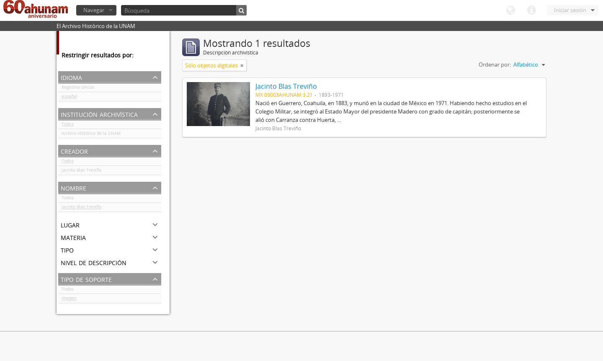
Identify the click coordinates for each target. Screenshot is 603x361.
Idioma (510, 10)
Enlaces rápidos (531, 10)
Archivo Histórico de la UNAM (91, 135)
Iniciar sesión (570, 10)
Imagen (69, 300)
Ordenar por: (495, 64)
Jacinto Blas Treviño (81, 172)
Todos (68, 126)
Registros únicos (78, 89)
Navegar (93, 10)
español (69, 98)
